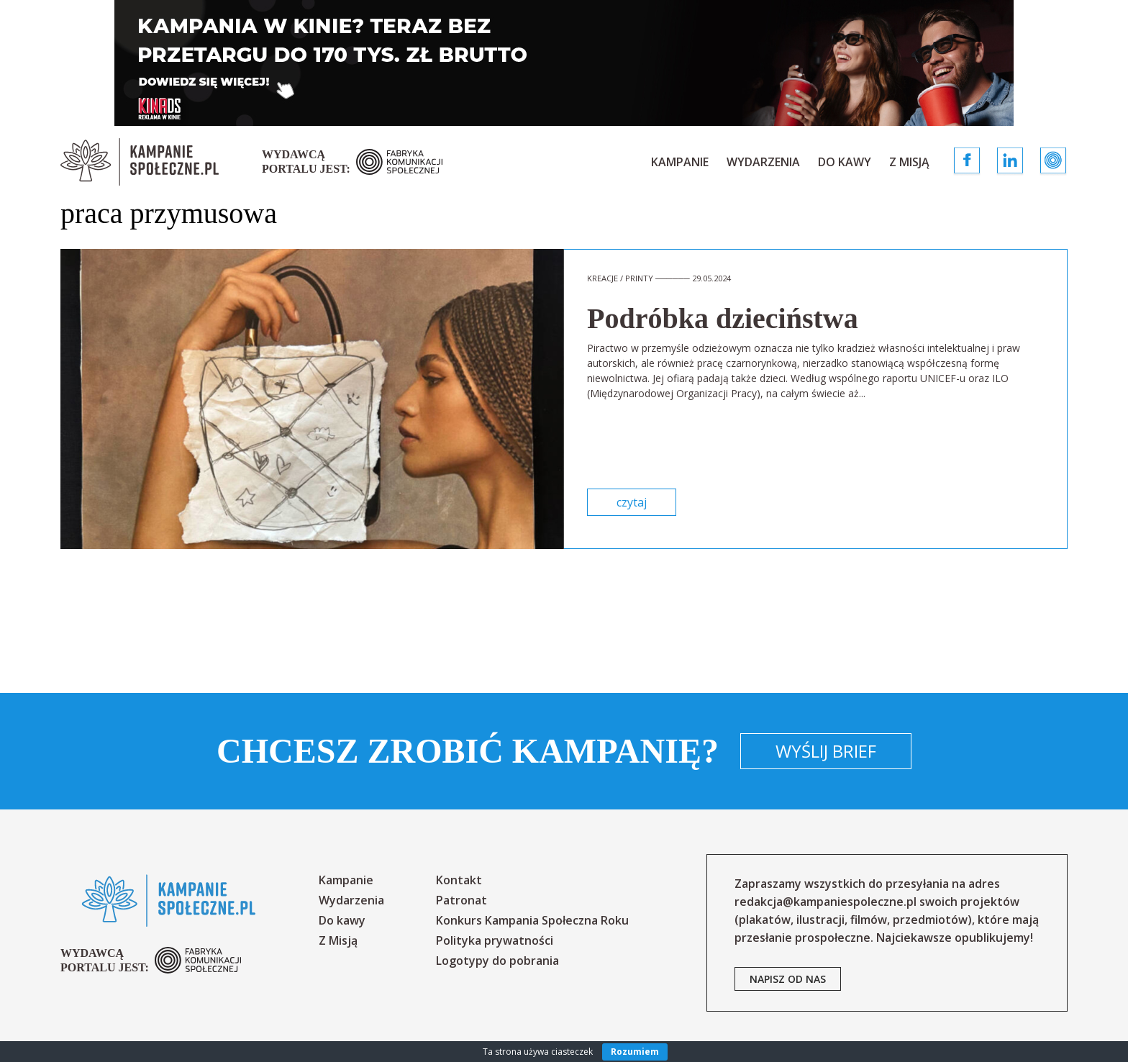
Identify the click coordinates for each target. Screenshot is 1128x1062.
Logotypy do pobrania (497, 960)
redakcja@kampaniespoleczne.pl (825, 901)
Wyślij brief (826, 751)
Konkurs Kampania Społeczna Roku (532, 920)
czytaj (632, 502)
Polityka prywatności (494, 940)
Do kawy (844, 162)
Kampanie (680, 162)
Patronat (461, 900)
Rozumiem (635, 1051)
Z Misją (909, 162)
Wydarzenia (763, 162)
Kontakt (459, 880)
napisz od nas (788, 979)
